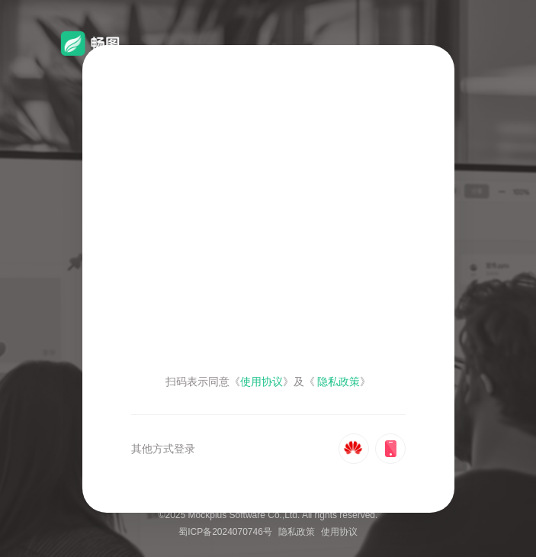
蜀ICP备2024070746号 (225, 531)
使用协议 (339, 531)
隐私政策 (296, 531)
